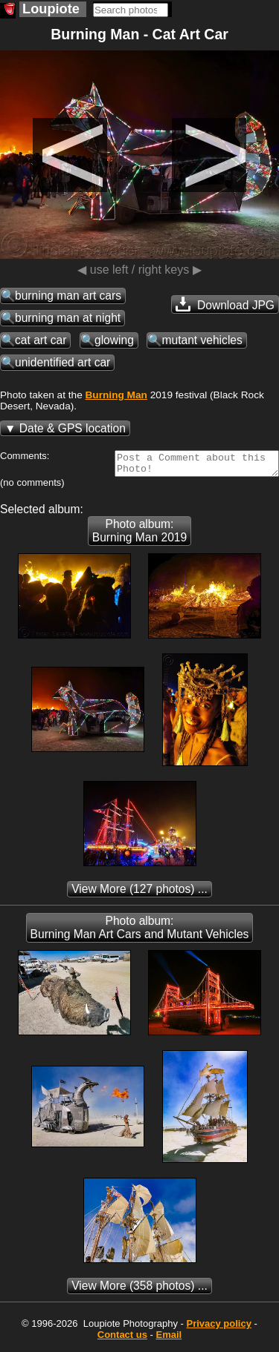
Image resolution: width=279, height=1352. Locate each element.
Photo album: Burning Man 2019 (139, 535)
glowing (114, 340)
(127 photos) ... (139, 893)
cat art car (40, 340)
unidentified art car (62, 362)
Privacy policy (218, 1327)
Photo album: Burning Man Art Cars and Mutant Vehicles (140, 932)
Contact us (122, 1339)
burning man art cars (68, 295)
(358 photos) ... (139, 1290)
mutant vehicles (201, 340)
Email (169, 1339)
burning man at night (68, 317)
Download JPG (225, 304)
